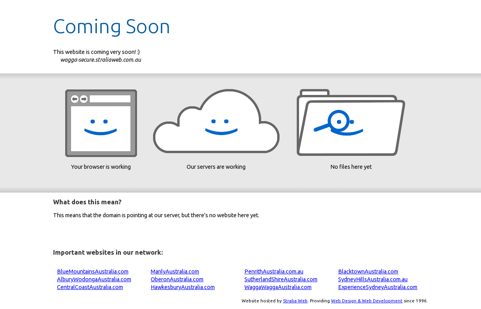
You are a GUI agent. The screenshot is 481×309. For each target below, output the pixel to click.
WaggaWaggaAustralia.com (278, 287)
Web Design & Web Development (367, 300)
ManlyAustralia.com (175, 271)
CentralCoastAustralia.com (90, 287)
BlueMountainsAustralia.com (92, 271)
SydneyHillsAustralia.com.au (373, 279)
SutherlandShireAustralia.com (280, 279)
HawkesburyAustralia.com (183, 287)
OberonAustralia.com (177, 279)
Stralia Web (295, 300)
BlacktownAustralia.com (368, 271)
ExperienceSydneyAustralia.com (377, 287)
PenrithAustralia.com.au (273, 271)
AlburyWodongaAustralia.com (94, 279)
